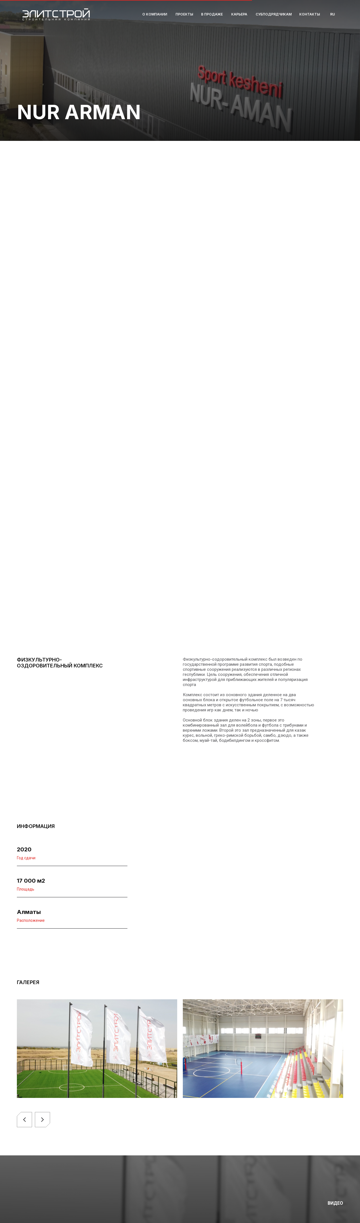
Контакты (309, 14)
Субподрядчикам (274, 14)
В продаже (212, 14)
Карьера (239, 14)
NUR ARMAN (79, 112)
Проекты (184, 14)
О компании (154, 14)
